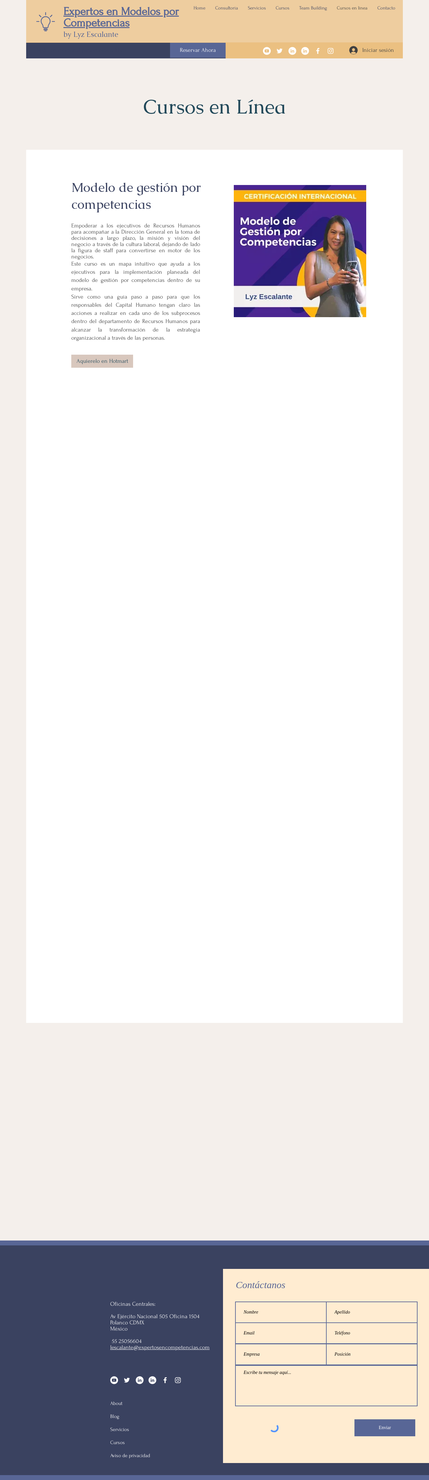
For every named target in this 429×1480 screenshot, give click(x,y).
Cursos (117, 1442)
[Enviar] (384, 1427)
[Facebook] (318, 51)
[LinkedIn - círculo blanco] (292, 51)
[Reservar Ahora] (198, 50)
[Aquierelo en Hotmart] (102, 361)
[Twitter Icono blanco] (279, 51)
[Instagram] (331, 51)
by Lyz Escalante (90, 34)
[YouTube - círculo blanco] (267, 51)
